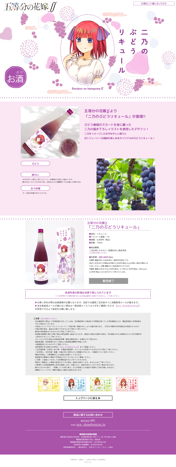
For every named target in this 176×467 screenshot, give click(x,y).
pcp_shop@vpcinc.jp (91, 424)
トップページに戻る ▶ (88, 398)
